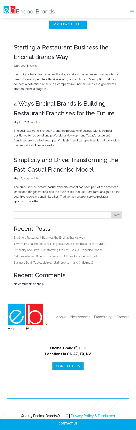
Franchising (103, 317)
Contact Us (67, 24)
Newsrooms (80, 317)
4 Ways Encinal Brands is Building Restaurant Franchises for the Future (59, 243)
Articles (33, 65)
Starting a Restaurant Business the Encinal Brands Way (49, 237)
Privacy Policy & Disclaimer (93, 416)
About (61, 317)
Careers (123, 317)
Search (116, 215)
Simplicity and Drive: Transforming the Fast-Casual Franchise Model (58, 250)
